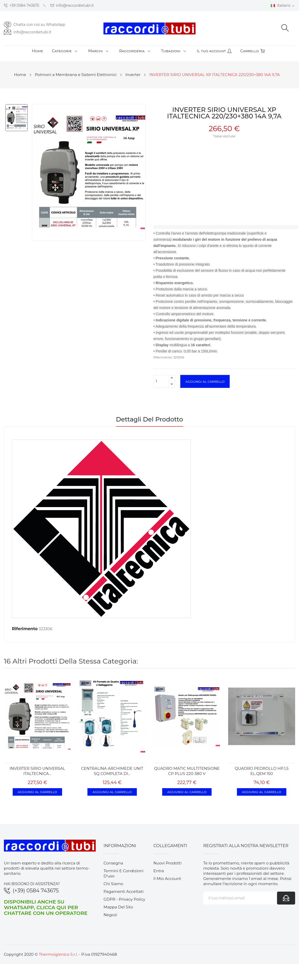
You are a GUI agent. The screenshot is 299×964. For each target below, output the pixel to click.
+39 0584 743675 (21, 5)
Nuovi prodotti (167, 863)
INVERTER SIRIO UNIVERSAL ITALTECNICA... (37, 771)
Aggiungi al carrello (205, 381)
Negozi (110, 914)
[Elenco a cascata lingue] (283, 6)
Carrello (252, 50)
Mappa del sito (118, 907)
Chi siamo (113, 883)
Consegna (113, 863)
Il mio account (167, 878)
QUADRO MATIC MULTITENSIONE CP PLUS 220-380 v (187, 771)
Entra (158, 870)
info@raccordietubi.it (72, 5)
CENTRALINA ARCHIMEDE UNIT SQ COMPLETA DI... (112, 771)
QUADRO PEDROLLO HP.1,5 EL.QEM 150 (262, 771)
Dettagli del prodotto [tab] (149, 419)
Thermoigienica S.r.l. (58, 954)
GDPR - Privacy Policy (124, 899)
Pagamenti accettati (123, 891)
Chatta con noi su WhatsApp (39, 24)
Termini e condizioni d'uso (123, 873)
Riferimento (25, 628)
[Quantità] (161, 381)
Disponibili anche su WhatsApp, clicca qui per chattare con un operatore (45, 907)
